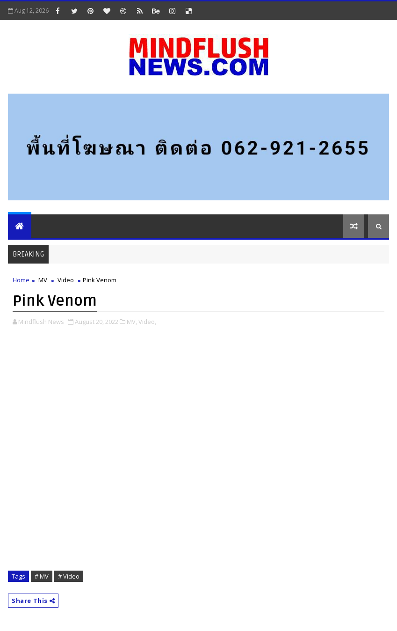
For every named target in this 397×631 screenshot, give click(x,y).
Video (66, 280)
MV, (132, 321)
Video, (147, 321)
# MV (42, 576)
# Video (68, 576)
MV (42, 280)
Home (21, 280)
